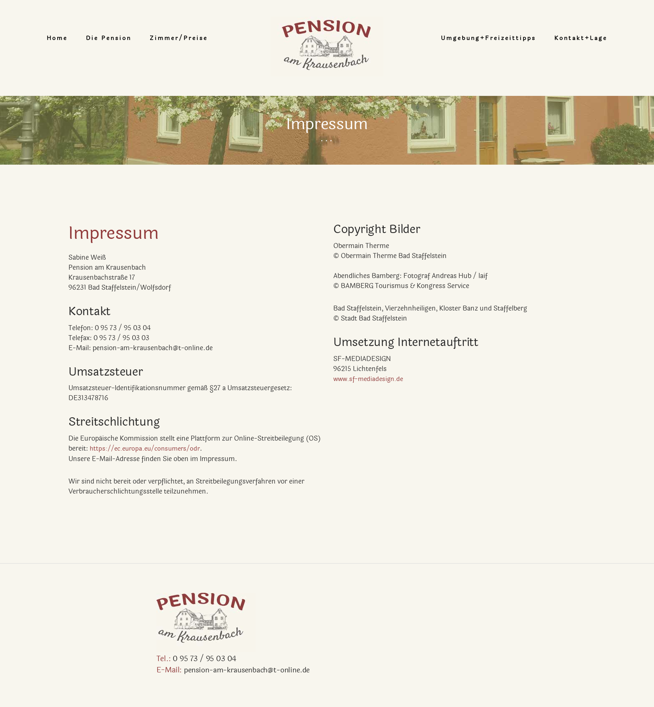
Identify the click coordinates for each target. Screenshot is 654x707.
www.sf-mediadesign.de (370, 379)
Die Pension (138, 38)
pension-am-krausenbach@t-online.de (162, 670)
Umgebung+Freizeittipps (458, 38)
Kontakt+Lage (550, 38)
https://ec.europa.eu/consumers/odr (149, 448)
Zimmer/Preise (209, 38)
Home (87, 38)
